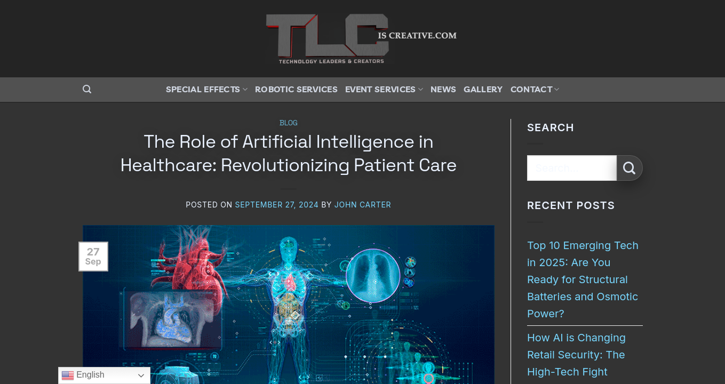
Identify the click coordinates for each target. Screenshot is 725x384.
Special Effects (207, 89)
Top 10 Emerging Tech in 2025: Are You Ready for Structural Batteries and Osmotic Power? (583, 279)
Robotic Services (296, 89)
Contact (535, 89)
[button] (87, 89)
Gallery (483, 89)
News (443, 89)
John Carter (362, 204)
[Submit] (630, 168)
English (83, 375)
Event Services (384, 89)
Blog (289, 122)
